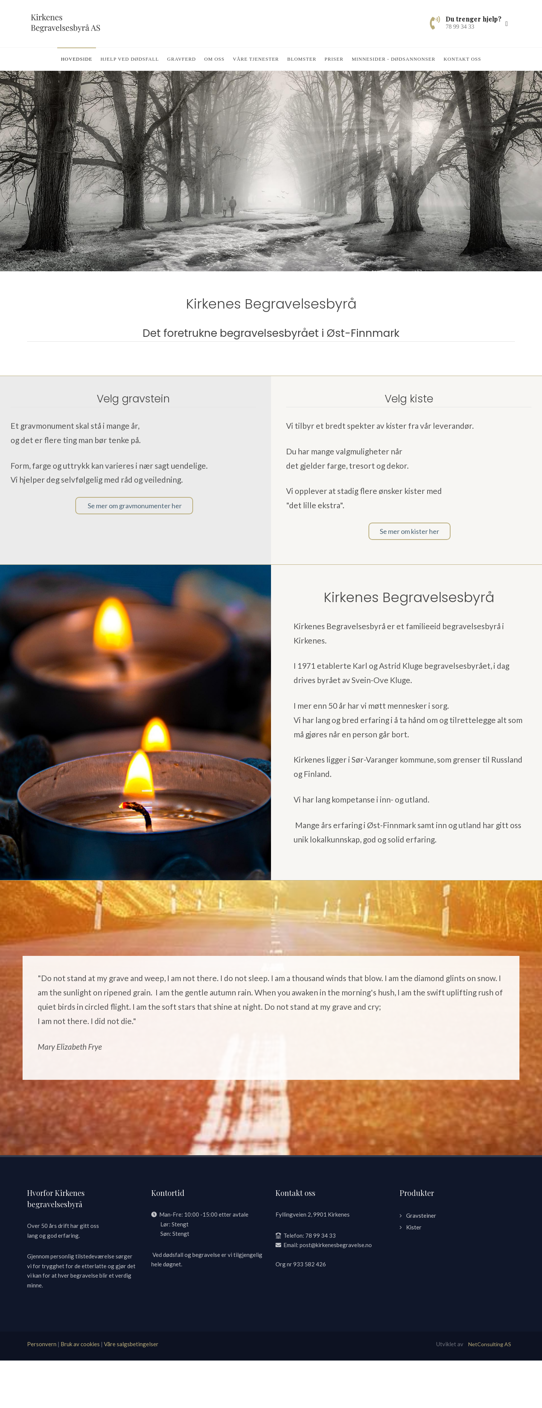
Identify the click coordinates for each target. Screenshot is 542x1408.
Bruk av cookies (80, 1391)
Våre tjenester (256, 59)
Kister (414, 1274)
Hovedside (76, 59)
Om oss (214, 59)
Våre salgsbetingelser (131, 1391)
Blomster (301, 59)
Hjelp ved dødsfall (129, 59)
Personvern (41, 1391)
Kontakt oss (462, 59)
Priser (333, 59)
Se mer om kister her (409, 579)
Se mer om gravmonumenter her (134, 553)
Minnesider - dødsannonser (393, 59)
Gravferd (181, 59)
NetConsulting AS (489, 1391)
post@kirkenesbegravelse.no (336, 1292)
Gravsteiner (421, 1263)
